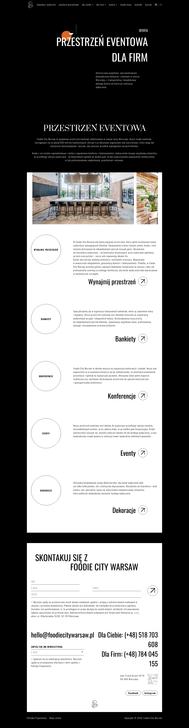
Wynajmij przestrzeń (117, 281)
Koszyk (148, 4)
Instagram (150, 693)
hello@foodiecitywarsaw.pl (57, 634)
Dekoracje (129, 509)
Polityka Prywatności (37, 718)
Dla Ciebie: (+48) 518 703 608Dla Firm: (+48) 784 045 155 (128, 649)
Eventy (112, 4)
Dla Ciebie (86, 4)
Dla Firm (100, 4)
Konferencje (127, 395)
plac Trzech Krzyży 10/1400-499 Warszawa (139, 679)
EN (161, 4)
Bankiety (131, 338)
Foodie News (126, 4)
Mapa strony (55, 718)
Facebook (133, 693)
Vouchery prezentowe (69, 4)
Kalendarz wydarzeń (46, 4)
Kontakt (138, 4)
